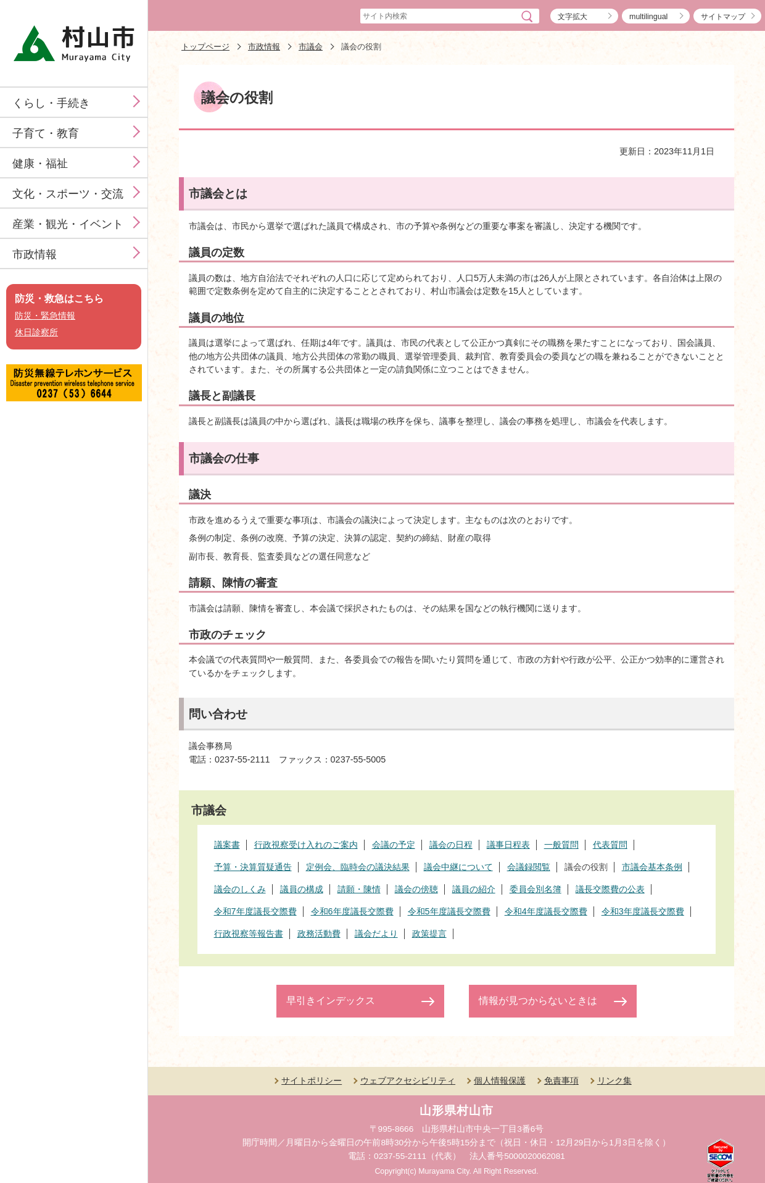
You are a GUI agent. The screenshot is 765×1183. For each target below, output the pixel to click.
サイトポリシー (311, 1080)
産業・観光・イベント (67, 224)
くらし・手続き (51, 103)
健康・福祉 (40, 163)
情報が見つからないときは (538, 1000)
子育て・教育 (45, 133)
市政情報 (34, 254)
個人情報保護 (500, 1080)
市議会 (311, 46)
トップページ (205, 46)
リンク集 (614, 1080)
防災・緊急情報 (45, 315)
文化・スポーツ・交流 (67, 194)
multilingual (648, 16)
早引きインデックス (330, 1000)
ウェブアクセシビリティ (407, 1080)
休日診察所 (36, 332)
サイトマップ (723, 16)
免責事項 (561, 1080)
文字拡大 (572, 16)
